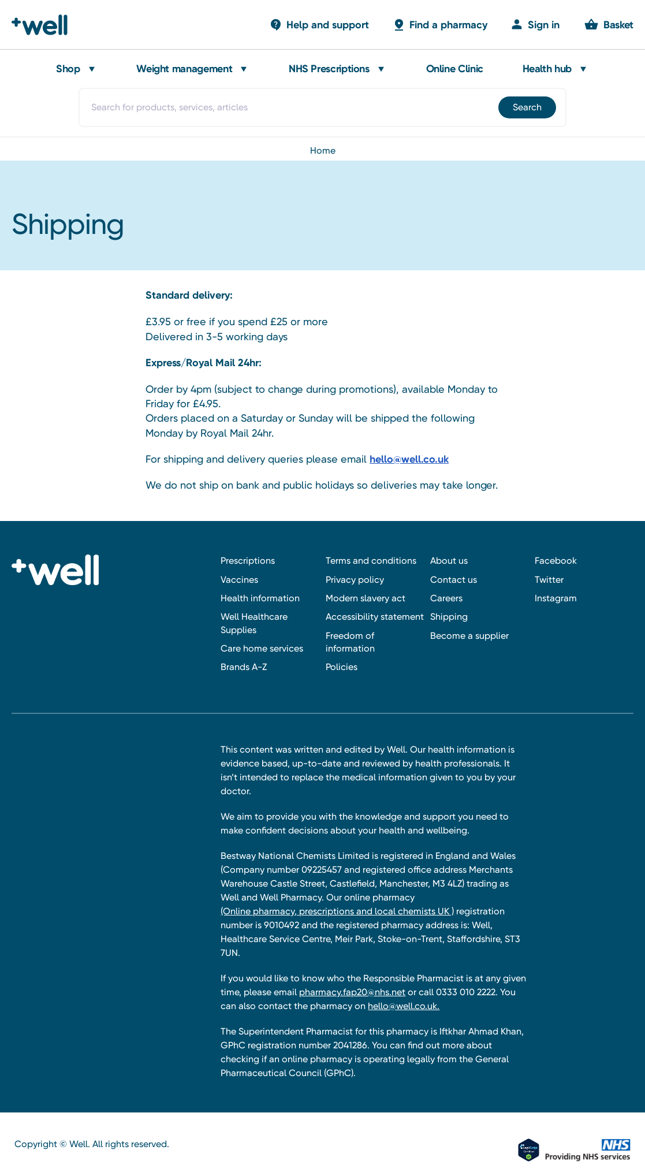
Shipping (449, 616)
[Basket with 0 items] (319, 24)
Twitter (549, 579)
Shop (68, 69)
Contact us (453, 579)
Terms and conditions (371, 560)
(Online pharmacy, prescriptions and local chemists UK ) (337, 911)
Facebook (556, 560)
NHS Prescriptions (329, 69)
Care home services (262, 648)
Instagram (556, 598)
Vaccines (239, 579)
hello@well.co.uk (409, 459)
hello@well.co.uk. (403, 1005)
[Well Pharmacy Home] (45, 24)
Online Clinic (454, 69)
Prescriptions (248, 560)
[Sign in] (535, 24)
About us (449, 560)
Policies (341, 666)
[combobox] (323, 107)
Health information (260, 598)
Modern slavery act (365, 598)
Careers (446, 598)
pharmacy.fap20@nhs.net (352, 992)
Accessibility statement (375, 616)
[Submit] (526, 107)
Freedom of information (350, 642)
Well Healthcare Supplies (254, 623)
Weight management (184, 69)
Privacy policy (355, 579)
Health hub (547, 69)
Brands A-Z (244, 666)
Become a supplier (469, 635)
